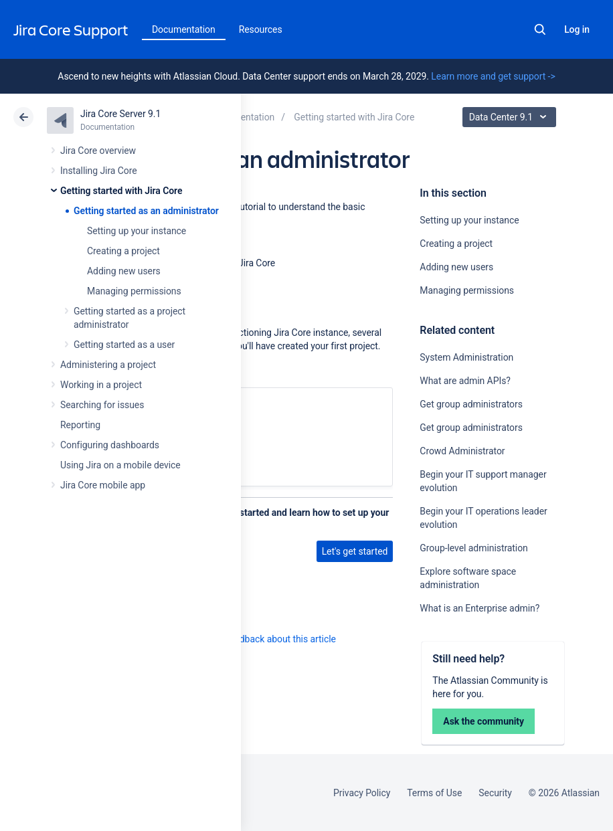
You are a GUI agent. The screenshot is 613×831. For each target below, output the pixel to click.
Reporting (80, 425)
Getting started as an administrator (146, 210)
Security (495, 793)
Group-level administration (473, 548)
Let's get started (355, 551)
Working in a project (101, 384)
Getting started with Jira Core (121, 190)
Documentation (183, 29)
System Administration (466, 357)
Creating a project (123, 251)
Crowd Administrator (462, 451)
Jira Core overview (98, 150)
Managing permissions (134, 291)
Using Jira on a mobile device (120, 465)
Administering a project (108, 364)
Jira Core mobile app (102, 485)
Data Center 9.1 (511, 117)
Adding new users (124, 271)
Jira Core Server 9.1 (120, 113)
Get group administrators (471, 404)
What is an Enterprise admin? (479, 608)
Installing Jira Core (98, 170)
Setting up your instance (136, 230)
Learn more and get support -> (493, 76)
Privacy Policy (361, 793)
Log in (577, 29)
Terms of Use (434, 793)
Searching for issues (102, 404)
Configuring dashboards (109, 445)
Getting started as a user (124, 344)
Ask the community (483, 721)
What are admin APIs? (465, 380)
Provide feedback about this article (264, 639)
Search (540, 29)
